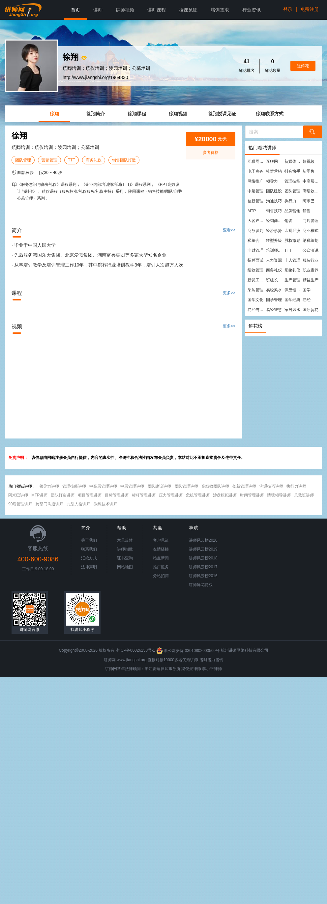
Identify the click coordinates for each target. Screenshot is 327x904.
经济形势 (274, 230)
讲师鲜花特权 (201, 584)
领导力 (272, 181)
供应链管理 (293, 290)
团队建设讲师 (159, 486)
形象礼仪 (292, 270)
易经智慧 (274, 309)
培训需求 (220, 10)
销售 (307, 211)
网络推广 (255, 181)
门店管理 (310, 220)
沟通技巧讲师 (271, 486)
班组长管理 (275, 280)
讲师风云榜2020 (203, 540)
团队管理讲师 (186, 486)
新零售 (308, 171)
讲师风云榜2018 (203, 558)
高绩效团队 (311, 191)
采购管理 (255, 290)
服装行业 (310, 260)
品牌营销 (292, 211)
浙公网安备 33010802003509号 (188, 650)
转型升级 (274, 240)
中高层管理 (311, 181)
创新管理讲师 (244, 486)
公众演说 (310, 250)
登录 (287, 9)
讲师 (98, 10)
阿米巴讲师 (18, 495)
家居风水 (292, 309)
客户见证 (161, 540)
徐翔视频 (178, 113)
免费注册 (309, 9)
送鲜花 (303, 66)
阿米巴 (308, 201)
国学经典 (292, 299)
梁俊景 (187, 668)
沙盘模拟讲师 (225, 495)
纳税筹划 (310, 240)
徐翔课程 (137, 113)
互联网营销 (256, 161)
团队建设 (274, 191)
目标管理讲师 (117, 495)
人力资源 (274, 260)
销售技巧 (274, 211)
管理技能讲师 (74, 486)
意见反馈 (125, 540)
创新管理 (255, 201)
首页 (75, 10)
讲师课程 (156, 10)
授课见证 (188, 10)
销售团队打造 (124, 160)
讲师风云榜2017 (203, 567)
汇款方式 (89, 558)
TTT (71, 160)
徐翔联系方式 (269, 113)
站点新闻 (161, 558)
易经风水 (274, 290)
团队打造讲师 (62, 495)
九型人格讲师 (78, 504)
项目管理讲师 (90, 495)
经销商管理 (275, 220)
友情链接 (161, 549)
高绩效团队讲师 (215, 486)
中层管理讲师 (132, 486)
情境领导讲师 (279, 495)
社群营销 (274, 171)
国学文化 (255, 299)
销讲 (288, 220)
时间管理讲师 (252, 495)
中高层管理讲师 (103, 486)
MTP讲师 (39, 495)
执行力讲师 (296, 486)
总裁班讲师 (304, 495)
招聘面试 (255, 260)
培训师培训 (275, 250)
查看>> (229, 230)
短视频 (308, 161)
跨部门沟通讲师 (49, 504)
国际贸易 (310, 309)
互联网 (272, 161)
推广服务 (161, 567)
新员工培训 (256, 280)
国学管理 (274, 299)
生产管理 (292, 280)
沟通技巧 (274, 201)
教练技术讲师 (105, 504)
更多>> (229, 293)
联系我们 (89, 549)
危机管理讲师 (198, 495)
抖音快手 (292, 171)
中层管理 (255, 191)
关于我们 (89, 540)
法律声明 (89, 567)
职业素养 (310, 270)
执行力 (290, 201)
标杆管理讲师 (144, 495)
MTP (252, 211)
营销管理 (49, 160)
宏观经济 (292, 230)
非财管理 (255, 250)
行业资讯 (251, 10)
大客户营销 (256, 220)
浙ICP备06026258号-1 (135, 650)
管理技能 (292, 181)
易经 (307, 299)
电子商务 (255, 171)
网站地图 (125, 567)
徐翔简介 (95, 113)
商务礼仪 (94, 160)
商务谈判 (255, 230)
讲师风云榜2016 (203, 576)
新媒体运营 (293, 161)
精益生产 (310, 280)
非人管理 (292, 260)
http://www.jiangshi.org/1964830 (95, 77)
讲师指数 (125, 549)
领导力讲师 (49, 486)
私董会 (253, 240)
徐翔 (54, 113)
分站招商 (161, 576)
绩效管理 (255, 270)
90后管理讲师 (20, 504)
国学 (307, 290)
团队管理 (23, 160)
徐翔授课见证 (222, 113)
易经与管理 (256, 309)
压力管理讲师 (171, 495)
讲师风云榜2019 (203, 549)
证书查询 (125, 558)
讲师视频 (125, 10)
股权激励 (292, 240)
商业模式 (310, 230)
